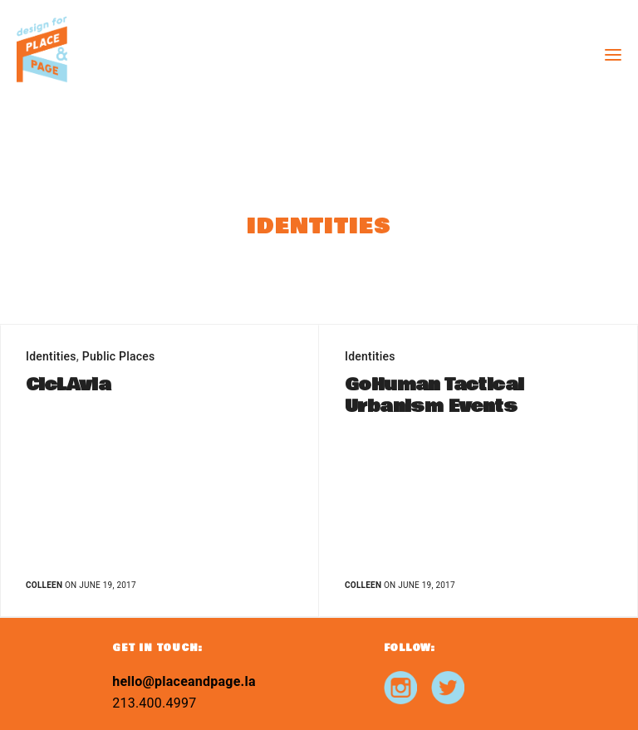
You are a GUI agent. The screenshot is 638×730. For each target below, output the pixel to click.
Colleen (44, 585)
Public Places (118, 356)
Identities (51, 356)
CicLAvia (68, 385)
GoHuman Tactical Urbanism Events (434, 396)
